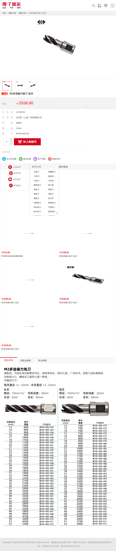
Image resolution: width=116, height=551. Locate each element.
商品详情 (8, 360)
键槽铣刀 (52, 172)
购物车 (106, 6)
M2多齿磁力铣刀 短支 (68, 256)
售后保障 (42, 360)
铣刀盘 (51, 185)
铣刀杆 (51, 198)
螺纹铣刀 (37, 185)
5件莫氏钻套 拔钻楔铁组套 (12, 256)
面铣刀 (51, 189)
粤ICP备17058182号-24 (70, 546)
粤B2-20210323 (79, 542)
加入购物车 (27, 142)
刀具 (4, 13)
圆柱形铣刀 (52, 176)
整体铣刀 (52, 203)
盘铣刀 (36, 189)
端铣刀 (36, 194)
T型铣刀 (51, 207)
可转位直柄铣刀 (40, 180)
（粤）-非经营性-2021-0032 (47, 546)
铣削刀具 (12, 13)
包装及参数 (25, 360)
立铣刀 (36, 172)
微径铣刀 (52, 211)
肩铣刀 (51, 194)
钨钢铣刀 (37, 203)
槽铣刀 (36, 198)
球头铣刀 (37, 207)
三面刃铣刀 (38, 176)
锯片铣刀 (37, 211)
